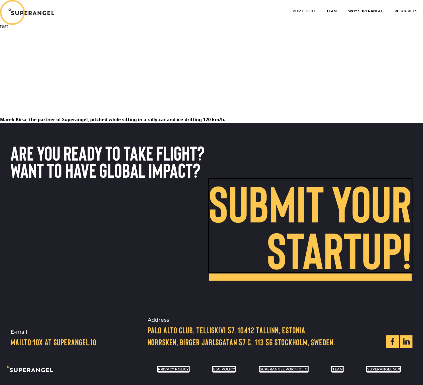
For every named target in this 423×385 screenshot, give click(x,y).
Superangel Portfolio (284, 369)
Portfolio (304, 11)
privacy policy (173, 369)
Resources (406, 11)
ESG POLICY (224, 369)
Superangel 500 (383, 369)
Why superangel (365, 11)
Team (331, 11)
